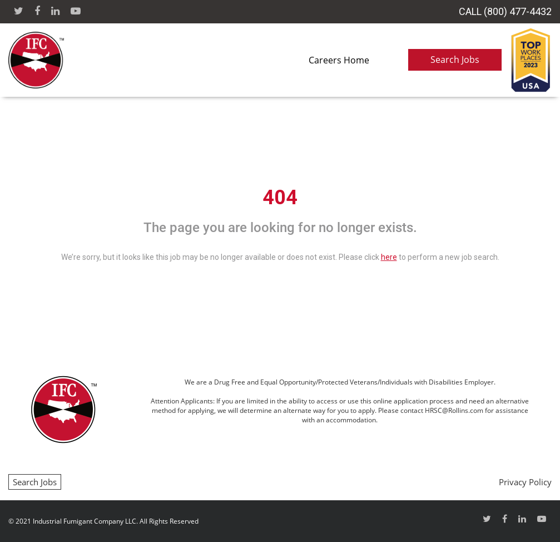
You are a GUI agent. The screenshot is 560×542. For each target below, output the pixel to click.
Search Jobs (454, 59)
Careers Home (339, 60)
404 (280, 197)
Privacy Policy (525, 481)
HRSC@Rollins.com (454, 410)
